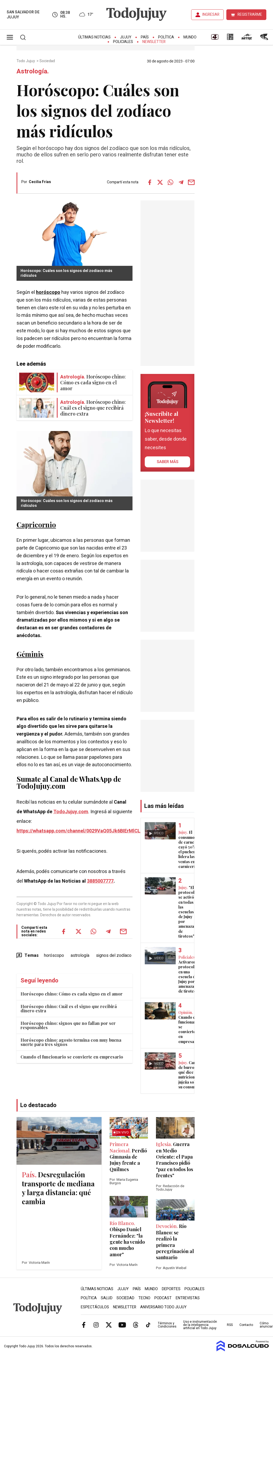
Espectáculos (95, 1307)
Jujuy (125, 37)
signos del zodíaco (113, 955)
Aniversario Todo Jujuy (163, 1307)
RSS (230, 1324)
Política (166, 37)
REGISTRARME (250, 14)
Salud (107, 1298)
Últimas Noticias (94, 37)
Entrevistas (188, 1298)
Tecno (144, 1298)
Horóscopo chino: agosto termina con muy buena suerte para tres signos (71, 1042)
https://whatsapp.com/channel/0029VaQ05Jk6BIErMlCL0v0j (83, 831)
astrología (80, 955)
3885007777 (100, 881)
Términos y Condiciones (167, 1325)
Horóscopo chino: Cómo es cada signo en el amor (72, 994)
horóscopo (48, 292)
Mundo (189, 37)
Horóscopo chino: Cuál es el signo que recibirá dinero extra (69, 1008)
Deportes (171, 1289)
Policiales (123, 42)
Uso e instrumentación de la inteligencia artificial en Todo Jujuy (200, 1324)
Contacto (246, 1324)
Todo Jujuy (26, 61)
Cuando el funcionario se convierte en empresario (72, 1057)
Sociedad (47, 61)
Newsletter (154, 42)
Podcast (163, 1298)
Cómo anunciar (266, 1325)
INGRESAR (210, 14)
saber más (167, 461)
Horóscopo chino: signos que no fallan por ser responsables (68, 1025)
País (145, 37)
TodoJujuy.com (70, 811)
